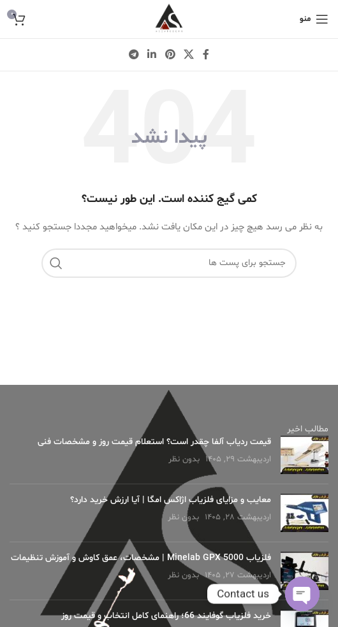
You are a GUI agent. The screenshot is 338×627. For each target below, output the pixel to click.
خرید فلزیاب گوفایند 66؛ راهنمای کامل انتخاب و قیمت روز (166, 616)
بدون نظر (184, 459)
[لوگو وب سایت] (169, 19)
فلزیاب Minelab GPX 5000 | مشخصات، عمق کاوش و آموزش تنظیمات (141, 558)
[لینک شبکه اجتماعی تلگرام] (133, 55)
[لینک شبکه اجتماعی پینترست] (170, 55)
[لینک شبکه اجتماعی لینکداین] (152, 55)
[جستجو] (169, 263)
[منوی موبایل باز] (314, 19)
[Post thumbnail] (304, 455)
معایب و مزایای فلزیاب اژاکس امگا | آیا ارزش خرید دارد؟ (170, 500)
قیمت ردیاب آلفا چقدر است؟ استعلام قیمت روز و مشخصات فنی (154, 442)
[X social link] (188, 55)
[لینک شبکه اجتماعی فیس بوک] (206, 55)
